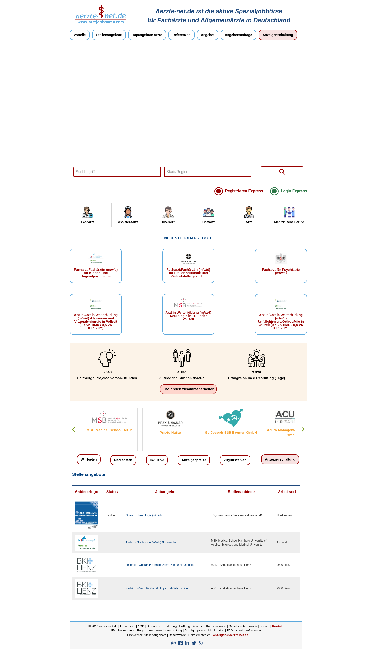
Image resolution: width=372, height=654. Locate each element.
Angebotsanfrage (238, 35)
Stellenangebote (109, 35)
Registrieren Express (244, 191)
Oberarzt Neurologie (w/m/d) (144, 515)
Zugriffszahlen (235, 460)
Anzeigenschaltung (278, 35)
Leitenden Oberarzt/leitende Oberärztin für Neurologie (160, 564)
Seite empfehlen (199, 635)
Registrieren (145, 630)
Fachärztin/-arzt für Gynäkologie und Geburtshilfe (157, 588)
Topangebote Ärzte (147, 35)
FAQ (230, 630)
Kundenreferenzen (248, 630)
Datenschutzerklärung (162, 626)
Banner (265, 626)
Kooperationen (216, 626)
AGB (141, 626)
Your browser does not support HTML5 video (188, 114)
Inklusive (157, 460)
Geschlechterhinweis (243, 626)
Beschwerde (177, 635)
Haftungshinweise (191, 626)
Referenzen (181, 35)
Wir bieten (89, 459)
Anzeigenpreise (193, 460)
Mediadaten (123, 460)
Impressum (127, 626)
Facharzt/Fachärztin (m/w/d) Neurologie (151, 542)
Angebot (207, 35)
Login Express (294, 191)
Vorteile (80, 35)
